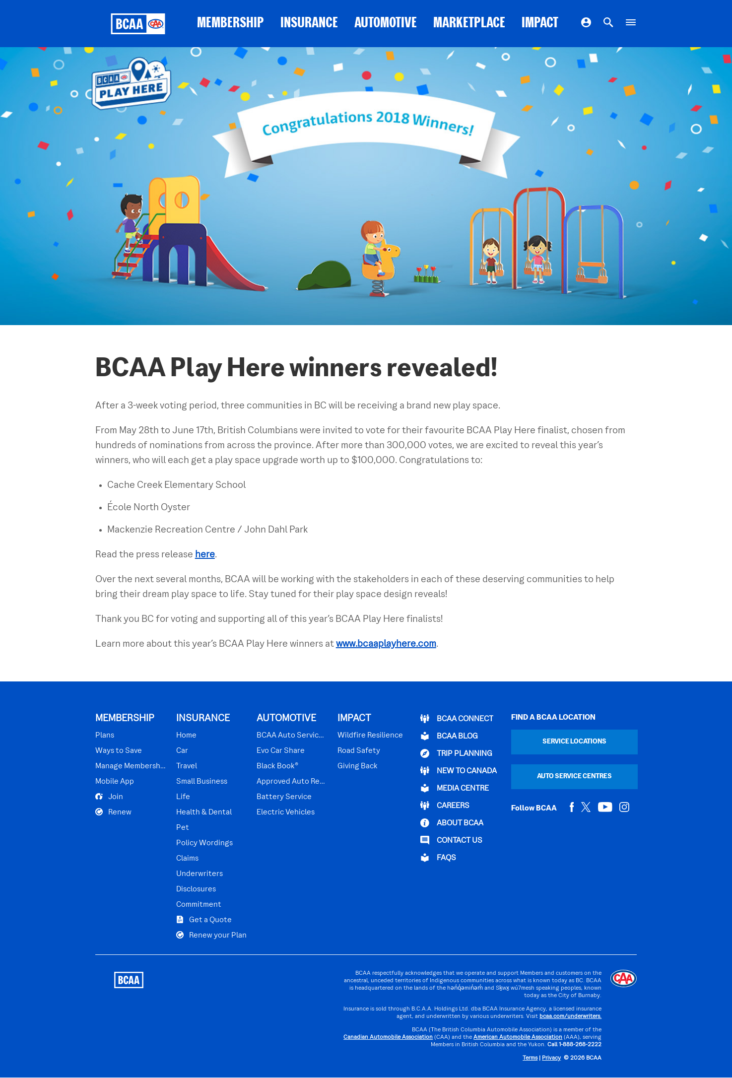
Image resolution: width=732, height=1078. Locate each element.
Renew (113, 812)
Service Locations (574, 742)
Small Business (201, 781)
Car (182, 750)
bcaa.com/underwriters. (570, 1016)
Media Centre (454, 788)
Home (186, 735)
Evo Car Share (281, 750)
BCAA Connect (456, 718)
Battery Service (284, 797)
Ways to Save (118, 750)
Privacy (551, 1058)
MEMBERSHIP (230, 23)
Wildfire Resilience (370, 735)
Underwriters (199, 874)
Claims (187, 858)
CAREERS (444, 805)
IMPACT (540, 23)
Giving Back (357, 766)
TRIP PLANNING (456, 753)
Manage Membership (130, 766)
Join (109, 797)
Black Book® (277, 766)
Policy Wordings (204, 843)
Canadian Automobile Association (388, 1037)
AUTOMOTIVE (385, 23)
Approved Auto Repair (292, 781)
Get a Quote (204, 920)
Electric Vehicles (286, 812)
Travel (186, 766)
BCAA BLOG (449, 736)
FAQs (438, 857)
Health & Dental (204, 812)
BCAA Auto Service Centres (292, 735)
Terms (530, 1058)
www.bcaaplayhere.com (386, 644)
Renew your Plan (211, 935)
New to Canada (458, 770)
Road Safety (358, 750)
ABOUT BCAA (451, 822)
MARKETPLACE (469, 23)
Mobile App (114, 781)
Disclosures (196, 889)
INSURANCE (309, 23)
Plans (104, 735)
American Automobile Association (517, 1037)
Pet (182, 827)
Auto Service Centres (574, 776)
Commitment (198, 904)
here (205, 554)
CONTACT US (451, 840)
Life (183, 797)
